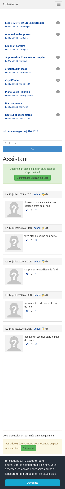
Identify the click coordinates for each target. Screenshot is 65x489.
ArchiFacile (10, 4)
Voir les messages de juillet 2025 (20, 131)
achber (37, 194)
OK (32, 149)
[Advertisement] (32, 394)
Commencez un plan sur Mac (32, 177)
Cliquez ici (28, 448)
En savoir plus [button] (47, 473)
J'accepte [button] (32, 482)
